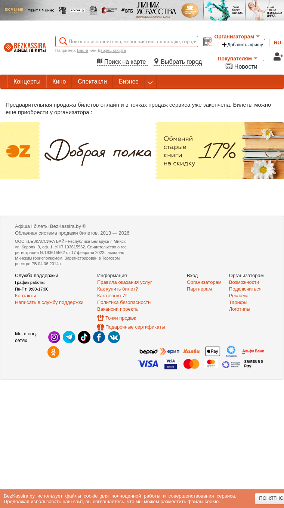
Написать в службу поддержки (49, 302)
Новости (241, 66)
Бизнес (129, 81)
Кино (59, 81)
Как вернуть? (112, 295)
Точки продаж (120, 318)
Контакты (25, 295)
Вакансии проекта (117, 309)
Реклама (238, 295)
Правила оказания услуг (124, 282)
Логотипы (239, 309)
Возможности (244, 282)
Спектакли (92, 81)
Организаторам (237, 37)
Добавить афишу (242, 44)
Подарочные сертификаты (135, 327)
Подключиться (245, 289)
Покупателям (237, 59)
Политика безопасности (124, 302)
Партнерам (199, 289)
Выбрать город (178, 62)
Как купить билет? (117, 289)
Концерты (26, 81)
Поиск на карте (122, 62)
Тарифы (238, 302)
